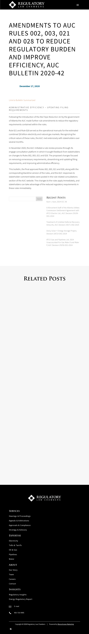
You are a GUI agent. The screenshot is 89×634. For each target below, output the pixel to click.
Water (11, 559)
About (13, 565)
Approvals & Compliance (20, 525)
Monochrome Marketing (66, 624)
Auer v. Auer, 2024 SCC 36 (56, 201)
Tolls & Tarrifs (15, 545)
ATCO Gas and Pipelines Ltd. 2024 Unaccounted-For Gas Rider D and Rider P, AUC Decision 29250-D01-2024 (62, 242)
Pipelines (13, 554)
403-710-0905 (19, 613)
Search (39, 199)
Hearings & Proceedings (20, 516)
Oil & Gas (13, 550)
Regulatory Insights (18, 594)
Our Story (13, 570)
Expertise (15, 536)
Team (11, 574)
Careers (12, 579)
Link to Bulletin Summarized (22, 100)
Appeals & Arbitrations (19, 520)
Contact (12, 583)
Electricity (13, 540)
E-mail (16, 606)
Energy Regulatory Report (20, 599)
